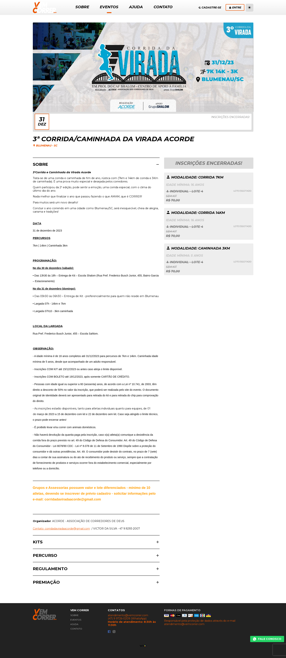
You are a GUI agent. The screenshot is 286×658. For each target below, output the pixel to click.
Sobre (74, 615)
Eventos (75, 619)
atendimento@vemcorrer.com (128, 615)
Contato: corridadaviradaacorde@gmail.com (61, 528)
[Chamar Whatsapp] (267, 639)
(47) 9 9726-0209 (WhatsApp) (127, 618)
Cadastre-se (209, 7)
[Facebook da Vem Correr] (109, 632)
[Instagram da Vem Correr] (114, 632)
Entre (235, 7)
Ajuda (74, 624)
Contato (76, 628)
